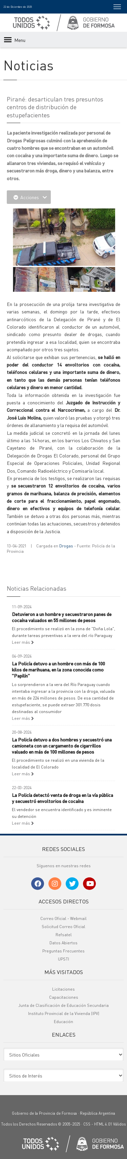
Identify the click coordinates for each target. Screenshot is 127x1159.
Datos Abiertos (63, 942)
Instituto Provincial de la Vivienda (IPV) (63, 1013)
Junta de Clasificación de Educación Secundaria (63, 1005)
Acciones (29, 197)
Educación (63, 1021)
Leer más (23, 642)
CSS (86, 1124)
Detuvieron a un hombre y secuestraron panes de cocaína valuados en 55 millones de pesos (61, 617)
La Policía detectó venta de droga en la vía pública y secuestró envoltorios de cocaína (62, 798)
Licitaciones (63, 989)
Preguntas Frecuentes (63, 950)
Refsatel (64, 934)
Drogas (66, 545)
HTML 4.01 (103, 1124)
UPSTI (63, 959)
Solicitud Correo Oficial (63, 926)
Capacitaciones (63, 997)
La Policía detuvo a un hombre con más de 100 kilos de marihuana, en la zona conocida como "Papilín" (58, 669)
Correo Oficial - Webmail (63, 918)
